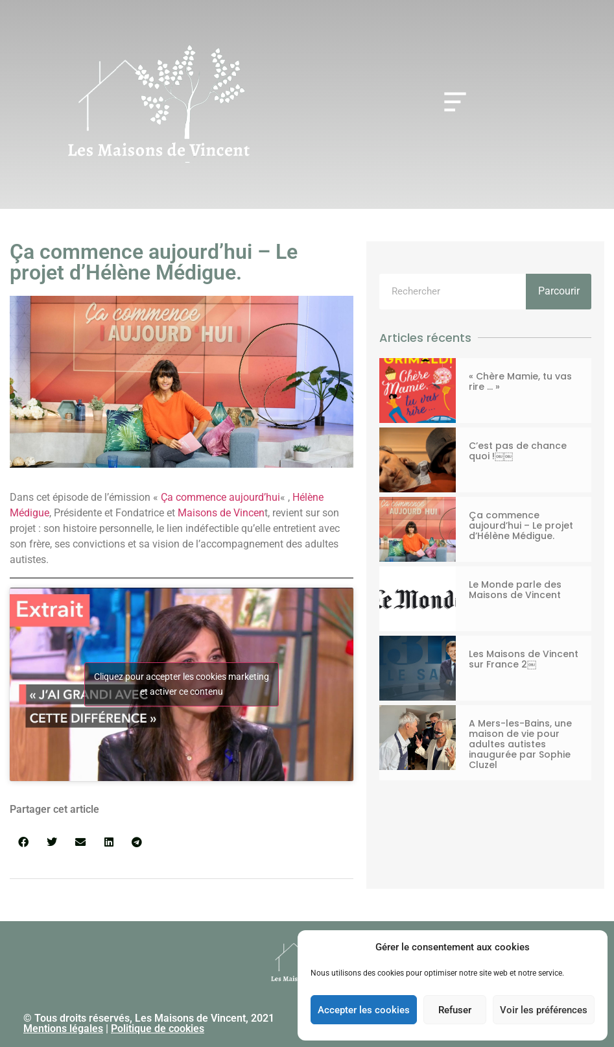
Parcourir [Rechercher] (559, 291)
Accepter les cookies (364, 1010)
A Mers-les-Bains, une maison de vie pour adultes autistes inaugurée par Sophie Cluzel (520, 744)
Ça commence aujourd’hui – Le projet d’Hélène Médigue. (521, 525)
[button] (24, 842)
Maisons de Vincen (221, 513)
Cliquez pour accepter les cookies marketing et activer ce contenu (181, 684)
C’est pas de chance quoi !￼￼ (518, 451)
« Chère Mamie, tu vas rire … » (520, 381)
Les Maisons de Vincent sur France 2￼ (523, 659)
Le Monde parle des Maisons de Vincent (515, 589)
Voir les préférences (543, 1010)
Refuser (454, 1010)
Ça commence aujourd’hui (220, 497)
